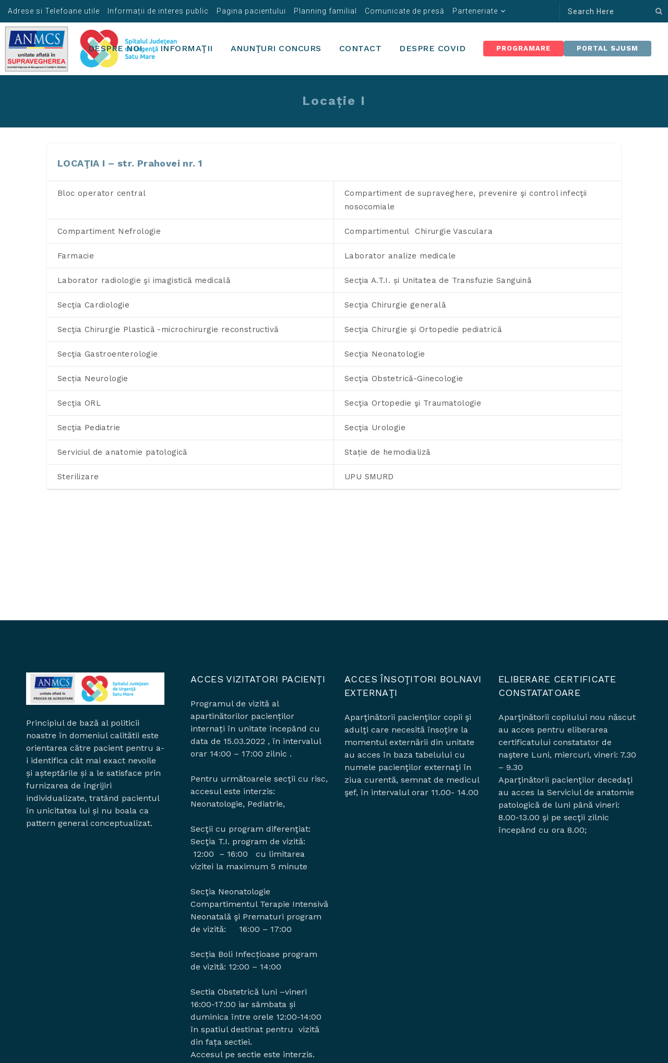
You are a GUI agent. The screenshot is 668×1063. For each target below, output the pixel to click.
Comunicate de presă (405, 11)
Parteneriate (475, 11)
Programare (523, 48)
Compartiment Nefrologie (109, 231)
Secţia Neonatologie (384, 354)
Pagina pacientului (251, 11)
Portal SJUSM (607, 48)
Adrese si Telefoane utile (54, 11)
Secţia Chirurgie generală (395, 305)
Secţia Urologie (374, 427)
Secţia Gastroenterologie (107, 354)
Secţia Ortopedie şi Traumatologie (412, 403)
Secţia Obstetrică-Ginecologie (403, 378)
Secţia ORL (79, 403)
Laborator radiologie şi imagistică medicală (143, 280)
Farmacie (75, 256)
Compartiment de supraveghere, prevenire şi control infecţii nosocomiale (465, 199)
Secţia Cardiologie (93, 305)
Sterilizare (78, 476)
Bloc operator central (101, 193)
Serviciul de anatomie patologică (122, 452)
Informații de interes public (158, 11)
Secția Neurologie (92, 378)
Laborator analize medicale (400, 256)
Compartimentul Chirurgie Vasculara (418, 231)
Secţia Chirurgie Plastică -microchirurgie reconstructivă (167, 329)
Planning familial (325, 11)
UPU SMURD (369, 476)
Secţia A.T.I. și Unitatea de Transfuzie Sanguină (437, 280)
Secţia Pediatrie (88, 427)
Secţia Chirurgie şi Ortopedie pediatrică (423, 329)
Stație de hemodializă (387, 452)
